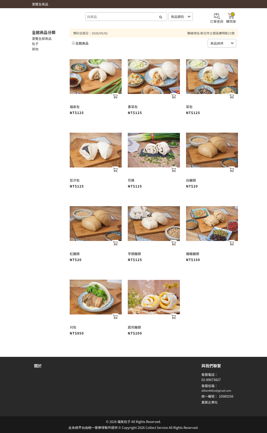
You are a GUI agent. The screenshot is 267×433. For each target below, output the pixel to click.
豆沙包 (75, 180)
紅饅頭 (75, 253)
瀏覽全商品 (40, 4)
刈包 (73, 327)
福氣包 (75, 106)
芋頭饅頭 (134, 253)
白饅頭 (191, 180)
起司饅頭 (134, 327)
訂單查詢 (216, 17)
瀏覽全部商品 (42, 38)
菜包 (189, 106)
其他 (35, 48)
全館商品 (82, 43)
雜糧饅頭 (192, 253)
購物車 (231, 17)
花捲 (131, 180)
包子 (35, 43)
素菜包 (133, 106)
